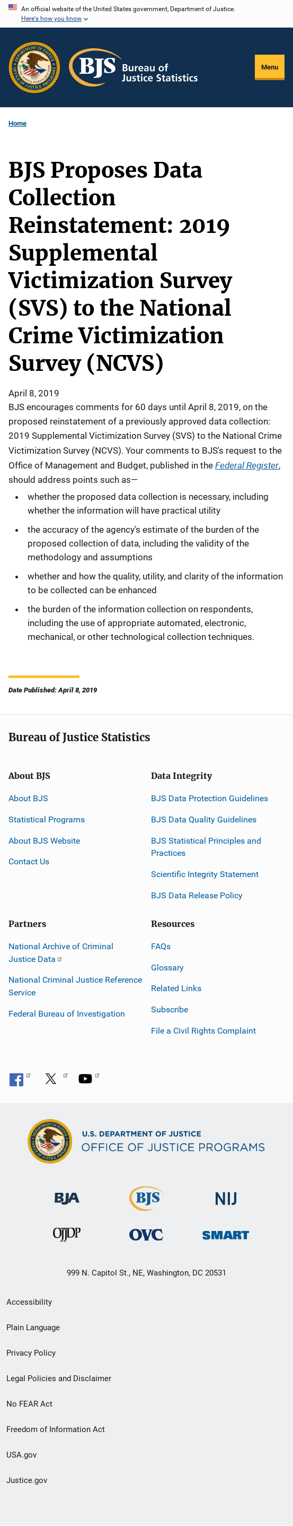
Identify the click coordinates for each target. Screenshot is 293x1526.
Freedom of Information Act (55, 1429)
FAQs (161, 946)
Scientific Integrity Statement (205, 874)
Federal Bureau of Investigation (66, 1014)
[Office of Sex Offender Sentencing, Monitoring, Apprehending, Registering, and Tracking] (225, 1232)
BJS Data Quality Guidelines (203, 819)
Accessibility (29, 1302)
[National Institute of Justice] (226, 1194)
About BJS (28, 798)
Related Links (176, 988)
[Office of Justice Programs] (34, 67)
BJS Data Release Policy (197, 895)
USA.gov (21, 1455)
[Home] (133, 67)
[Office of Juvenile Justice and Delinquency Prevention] (67, 1237)
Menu (269, 67)
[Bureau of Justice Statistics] (146, 1206)
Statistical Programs (46, 819)
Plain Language (33, 1327)
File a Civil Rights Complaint (203, 1031)
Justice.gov (26, 1480)
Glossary (167, 968)
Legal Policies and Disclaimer (58, 1378)
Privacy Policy (31, 1353)
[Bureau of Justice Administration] (67, 1193)
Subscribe (169, 1009)
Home (17, 123)
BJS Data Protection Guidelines (209, 798)
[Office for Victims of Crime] (146, 1234)
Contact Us (28, 861)
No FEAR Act (29, 1404)
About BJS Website (44, 841)
